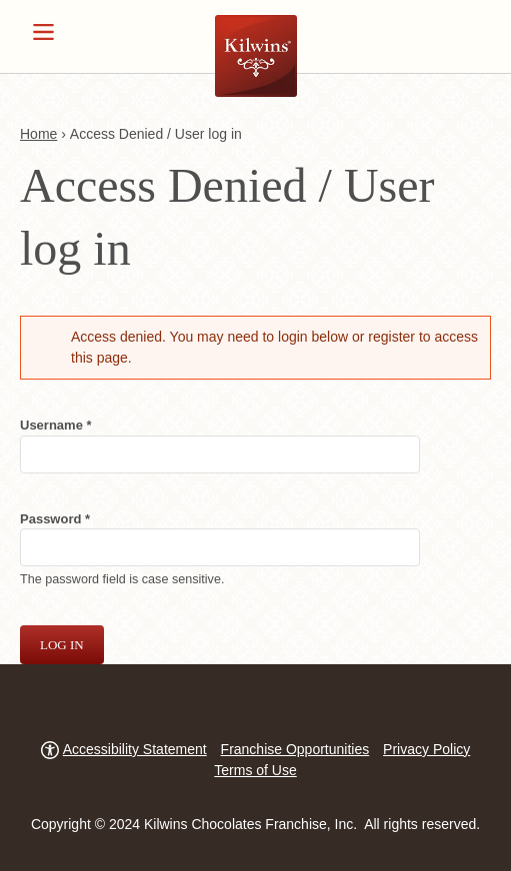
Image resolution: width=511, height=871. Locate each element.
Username (81, 424)
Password (80, 517)
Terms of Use (255, 770)
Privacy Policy (426, 749)
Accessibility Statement (135, 749)
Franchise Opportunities (295, 749)
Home (38, 134)
